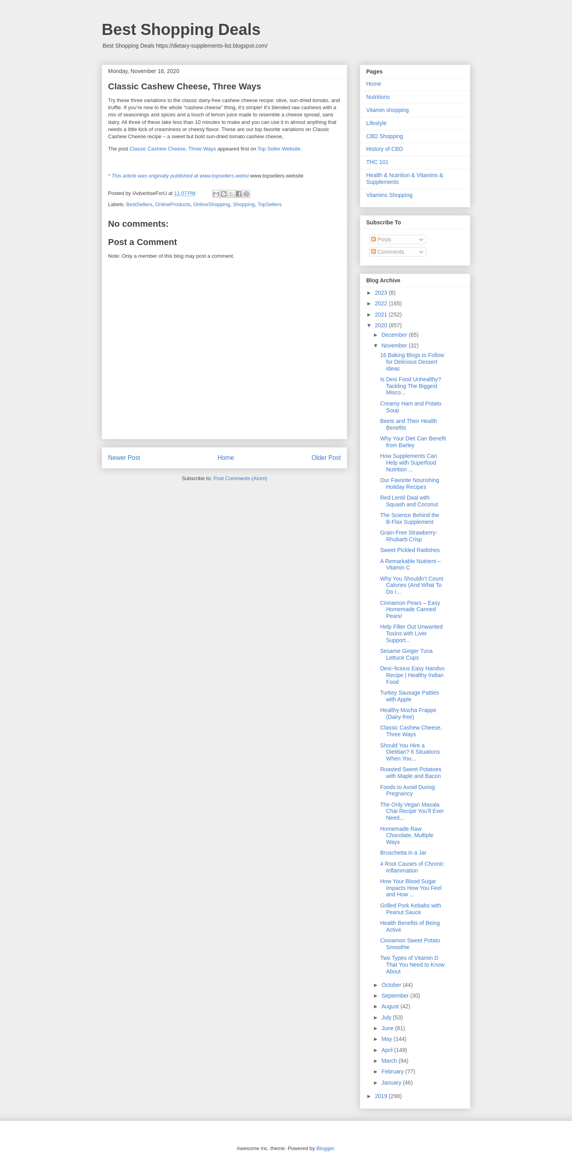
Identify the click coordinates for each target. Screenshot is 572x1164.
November (394, 345)
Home (226, 457)
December (394, 335)
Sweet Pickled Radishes (410, 550)
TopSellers (269, 204)
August (390, 1006)
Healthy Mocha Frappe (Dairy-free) (408, 713)
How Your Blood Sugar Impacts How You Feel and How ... (410, 888)
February (393, 1071)
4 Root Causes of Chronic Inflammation (412, 867)
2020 (382, 325)
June (388, 1028)
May (387, 1039)
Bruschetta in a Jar (403, 852)
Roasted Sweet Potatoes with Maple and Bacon (410, 772)
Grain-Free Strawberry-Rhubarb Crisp (408, 535)
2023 (382, 293)
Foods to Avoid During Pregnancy (407, 790)
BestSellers (139, 204)
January (392, 1082)
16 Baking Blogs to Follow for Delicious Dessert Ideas (412, 362)
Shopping (244, 204)
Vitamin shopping (387, 110)
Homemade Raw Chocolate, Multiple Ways (406, 835)
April (387, 1050)
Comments (387, 252)
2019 (382, 1096)
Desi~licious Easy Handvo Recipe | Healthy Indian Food (412, 675)
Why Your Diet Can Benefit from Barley (413, 441)
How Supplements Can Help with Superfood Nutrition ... (408, 463)
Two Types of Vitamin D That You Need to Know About (412, 965)
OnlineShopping (211, 204)
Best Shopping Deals (181, 29)
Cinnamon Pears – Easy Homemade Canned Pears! (410, 610)
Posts (381, 239)
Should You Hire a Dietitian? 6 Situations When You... (410, 752)
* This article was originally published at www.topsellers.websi (178, 176)
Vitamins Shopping (389, 195)
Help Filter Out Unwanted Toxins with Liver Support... (411, 633)
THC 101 (377, 162)
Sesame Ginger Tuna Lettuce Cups (406, 654)
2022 (382, 303)
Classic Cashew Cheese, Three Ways (172, 149)
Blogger (325, 1148)
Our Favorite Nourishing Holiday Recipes (409, 483)
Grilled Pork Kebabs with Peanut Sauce (410, 908)
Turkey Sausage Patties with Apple (409, 696)
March (389, 1061)
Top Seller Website (278, 149)
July (387, 1017)
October (392, 985)
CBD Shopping (384, 136)
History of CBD (384, 149)
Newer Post (124, 457)
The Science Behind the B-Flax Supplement (409, 518)
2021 (382, 314)
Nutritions (378, 97)
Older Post (326, 457)
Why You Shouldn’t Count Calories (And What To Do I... (411, 585)
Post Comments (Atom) (240, 478)
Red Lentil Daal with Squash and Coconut (409, 501)
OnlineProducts (173, 204)
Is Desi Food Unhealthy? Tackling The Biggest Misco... (410, 386)
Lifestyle (376, 123)
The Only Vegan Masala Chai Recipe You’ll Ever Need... (412, 811)
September (395, 995)
